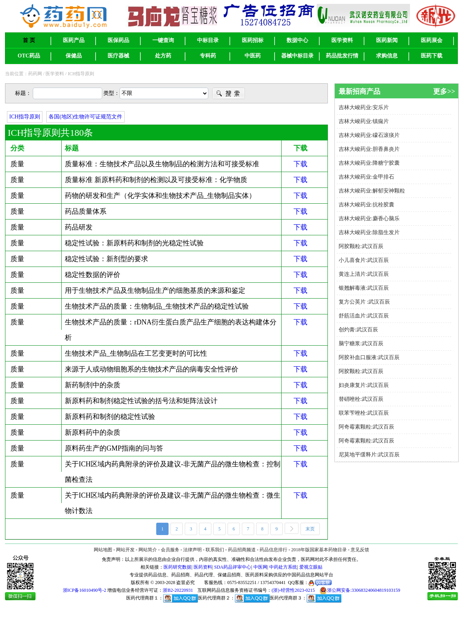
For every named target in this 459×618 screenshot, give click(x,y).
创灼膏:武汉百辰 (358, 330)
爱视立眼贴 (310, 567)
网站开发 (125, 549)
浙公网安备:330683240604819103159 (359, 590)
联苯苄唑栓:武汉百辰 (364, 413)
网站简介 (147, 549)
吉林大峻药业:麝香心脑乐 (369, 218)
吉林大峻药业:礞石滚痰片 (369, 135)
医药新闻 (387, 40)
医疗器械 (118, 56)
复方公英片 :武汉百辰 (364, 302)
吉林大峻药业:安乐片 (364, 107)
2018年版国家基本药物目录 (319, 549)
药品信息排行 (273, 549)
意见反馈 (360, 549)
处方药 (163, 56)
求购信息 (387, 56)
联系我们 (215, 549)
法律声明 (192, 549)
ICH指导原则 (24, 117)
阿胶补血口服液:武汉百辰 (369, 357)
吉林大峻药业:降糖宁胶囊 (369, 163)
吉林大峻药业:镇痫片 (364, 121)
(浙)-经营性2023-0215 (293, 590)
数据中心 (297, 40)
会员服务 (170, 549)
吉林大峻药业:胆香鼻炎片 (369, 149)
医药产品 (73, 40)
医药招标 (252, 40)
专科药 (208, 56)
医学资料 (342, 40)
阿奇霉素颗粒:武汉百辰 (366, 427)
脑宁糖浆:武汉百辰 (361, 343)
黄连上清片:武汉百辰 (364, 274)
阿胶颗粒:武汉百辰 (361, 246)
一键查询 (163, 40)
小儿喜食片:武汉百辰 (364, 260)
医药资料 (203, 567)
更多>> (444, 91)
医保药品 (118, 40)
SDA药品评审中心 (232, 567)
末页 (312, 529)
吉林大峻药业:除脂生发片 (369, 232)
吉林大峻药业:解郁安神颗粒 (372, 191)
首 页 (29, 40)
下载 (300, 164)
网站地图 (103, 549)
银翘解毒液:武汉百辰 (364, 288)
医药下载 (431, 56)
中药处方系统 (283, 567)
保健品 (74, 56)
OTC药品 (29, 56)
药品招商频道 (242, 549)
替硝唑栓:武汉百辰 (361, 399)
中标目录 (208, 40)
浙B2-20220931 (178, 590)
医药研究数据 (177, 567)
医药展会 (431, 40)
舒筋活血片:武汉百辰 (364, 316)
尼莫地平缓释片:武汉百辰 (369, 455)
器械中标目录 (297, 56)
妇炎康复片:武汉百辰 (364, 385)
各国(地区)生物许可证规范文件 (85, 117)
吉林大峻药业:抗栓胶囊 (370, 205)
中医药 (253, 56)
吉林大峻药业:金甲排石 (366, 177)
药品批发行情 (342, 56)
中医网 (260, 567)
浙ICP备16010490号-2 (84, 590)
